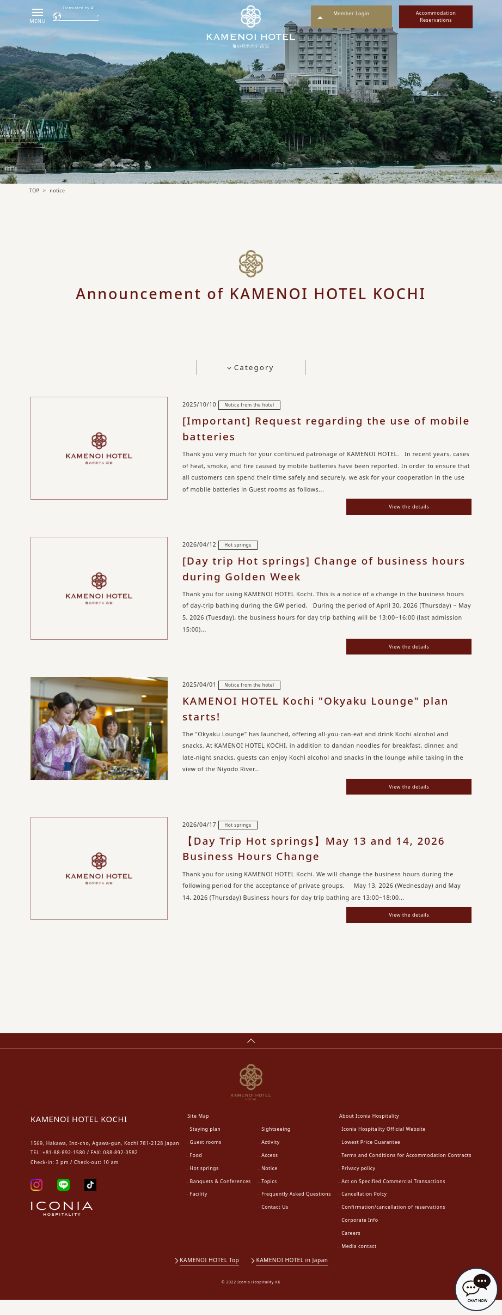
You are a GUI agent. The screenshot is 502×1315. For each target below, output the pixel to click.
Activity (270, 1157)
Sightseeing (276, 1144)
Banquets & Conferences (220, 1196)
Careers (350, 1248)
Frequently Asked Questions (296, 1210)
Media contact (358, 1261)
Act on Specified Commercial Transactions (393, 1196)
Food (196, 1170)
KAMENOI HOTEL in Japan (293, 1275)
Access (269, 1170)
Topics (269, 1196)
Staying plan (205, 1144)
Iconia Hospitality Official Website (383, 1144)
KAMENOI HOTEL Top (209, 1275)
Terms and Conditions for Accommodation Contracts (406, 1170)
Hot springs (204, 1183)
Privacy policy (358, 1183)
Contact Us (274, 1223)
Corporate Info (359, 1236)
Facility (198, 1210)
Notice (269, 1183)
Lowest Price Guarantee (370, 1157)
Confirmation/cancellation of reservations (393, 1223)
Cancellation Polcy (364, 1210)
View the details (397, 508)
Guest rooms (206, 1157)
